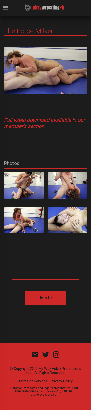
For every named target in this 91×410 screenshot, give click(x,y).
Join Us (45, 297)
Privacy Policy (62, 381)
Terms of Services (32, 381)
